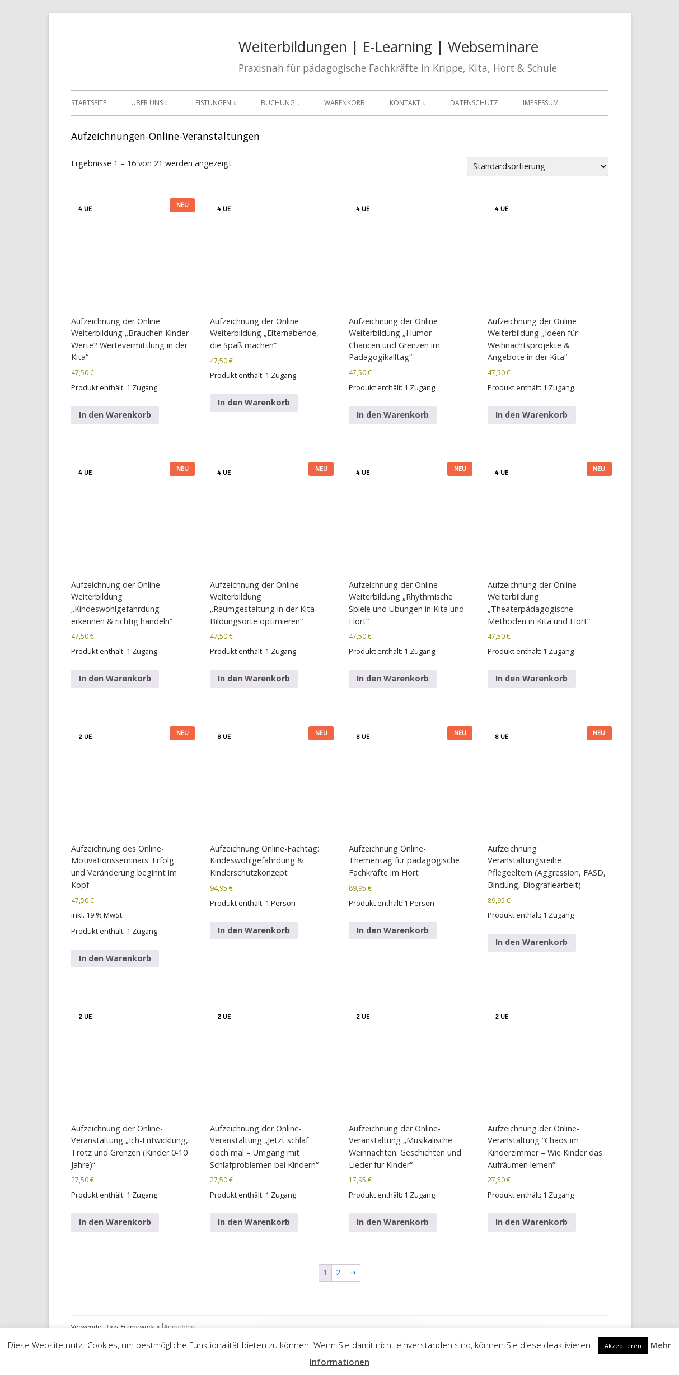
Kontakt (405, 102)
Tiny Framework (130, 1327)
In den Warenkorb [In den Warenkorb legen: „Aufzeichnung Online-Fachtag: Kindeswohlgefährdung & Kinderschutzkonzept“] (254, 930)
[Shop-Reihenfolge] (537, 166)
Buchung (278, 102)
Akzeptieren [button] (623, 1345)
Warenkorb (344, 102)
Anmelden (179, 1327)
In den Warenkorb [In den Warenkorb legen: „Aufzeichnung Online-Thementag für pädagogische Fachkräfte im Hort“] (393, 930)
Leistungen (211, 102)
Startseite (88, 102)
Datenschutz (474, 102)
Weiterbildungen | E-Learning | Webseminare (388, 47)
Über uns (147, 102)
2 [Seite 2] (338, 1272)
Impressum (541, 102)
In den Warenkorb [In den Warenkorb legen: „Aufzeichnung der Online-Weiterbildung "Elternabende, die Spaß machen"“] (254, 402)
